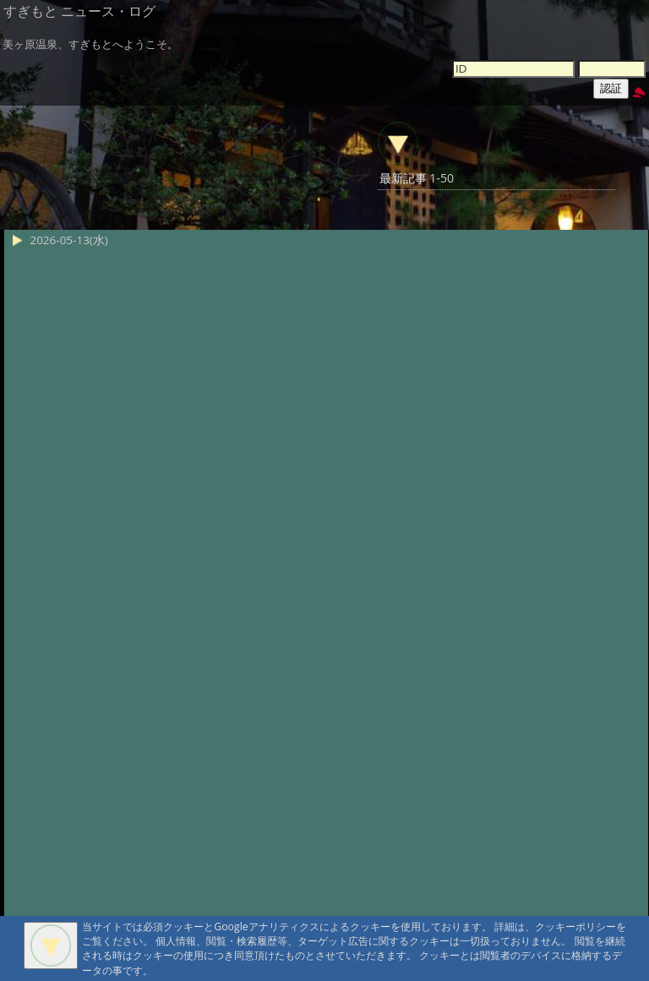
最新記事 (403, 178)
